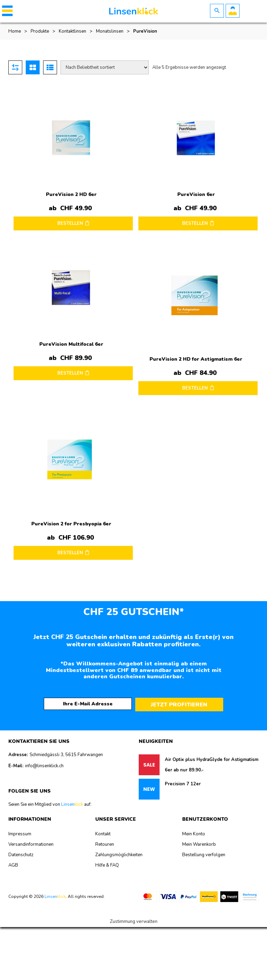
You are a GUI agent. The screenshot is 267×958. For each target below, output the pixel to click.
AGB (13, 865)
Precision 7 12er (183, 784)
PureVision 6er (196, 194)
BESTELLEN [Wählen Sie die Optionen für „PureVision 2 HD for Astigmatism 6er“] (195, 388)
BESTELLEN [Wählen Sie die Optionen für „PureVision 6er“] (195, 223)
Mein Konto (193, 834)
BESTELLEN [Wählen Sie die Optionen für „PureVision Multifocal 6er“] (70, 373)
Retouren (104, 844)
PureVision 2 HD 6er (71, 194)
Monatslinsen (109, 31)
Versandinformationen (31, 844)
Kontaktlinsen (72, 31)
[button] (6, 10)
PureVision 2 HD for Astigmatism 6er (195, 359)
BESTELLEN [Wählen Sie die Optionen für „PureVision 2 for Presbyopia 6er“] (70, 553)
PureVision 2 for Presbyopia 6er (71, 524)
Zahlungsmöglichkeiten (119, 855)
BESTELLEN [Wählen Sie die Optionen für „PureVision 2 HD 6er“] (70, 223)
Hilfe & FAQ (107, 865)
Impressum (19, 834)
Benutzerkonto (232, 11)
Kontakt (103, 834)
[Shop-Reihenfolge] (104, 67)
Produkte (40, 31)
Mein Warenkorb (199, 844)
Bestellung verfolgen (203, 855)
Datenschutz (20, 855)
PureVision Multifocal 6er (71, 344)
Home (14, 31)
